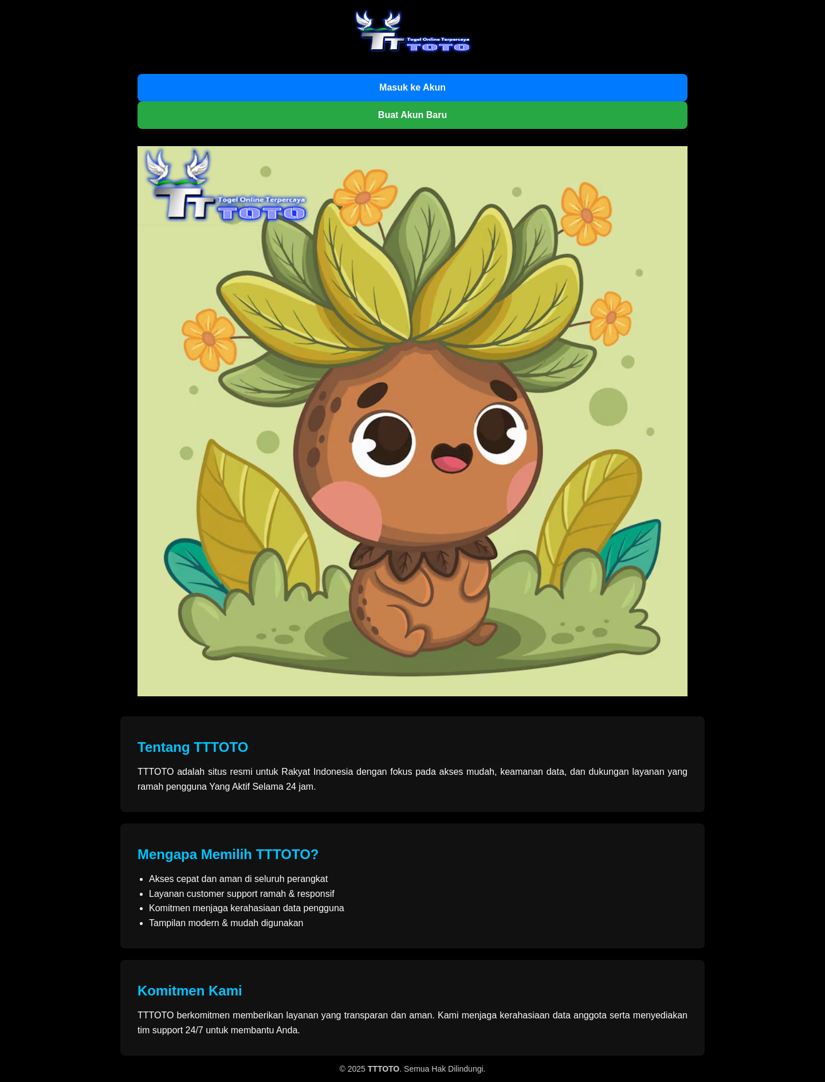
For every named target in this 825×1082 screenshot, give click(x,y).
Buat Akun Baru (412, 115)
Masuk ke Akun (412, 87)
